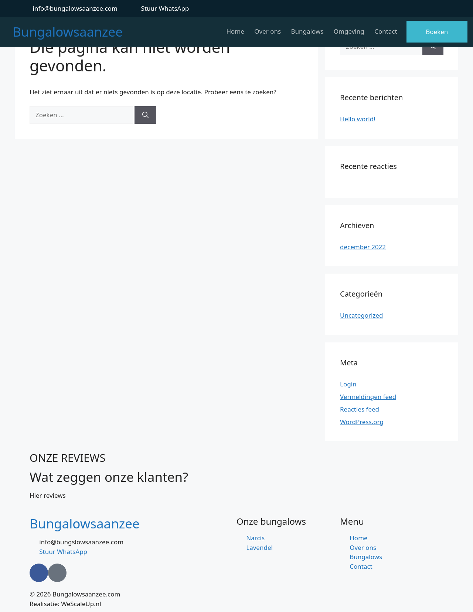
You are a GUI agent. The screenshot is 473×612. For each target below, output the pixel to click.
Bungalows (305, 31)
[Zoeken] (145, 115)
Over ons (265, 31)
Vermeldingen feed (368, 396)
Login (348, 384)
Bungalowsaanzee (68, 31)
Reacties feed (359, 409)
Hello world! (357, 119)
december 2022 (363, 247)
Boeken (437, 31)
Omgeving (348, 31)
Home (231, 31)
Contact (385, 31)
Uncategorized (361, 315)
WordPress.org (362, 421)
